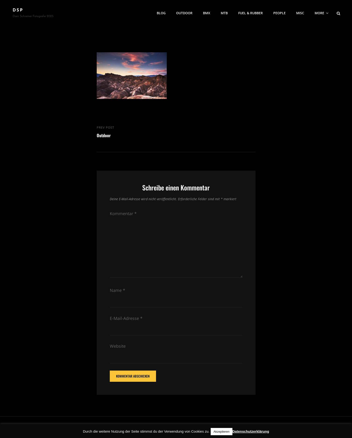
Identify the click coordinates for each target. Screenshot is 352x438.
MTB (224, 13)
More (322, 13)
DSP (18, 10)
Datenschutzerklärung (250, 431)
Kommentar (123, 213)
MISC (300, 13)
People (279, 13)
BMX (206, 13)
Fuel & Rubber (250, 13)
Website (118, 346)
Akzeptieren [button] (221, 431)
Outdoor (184, 13)
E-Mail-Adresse (126, 318)
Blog (161, 13)
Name (117, 290)
